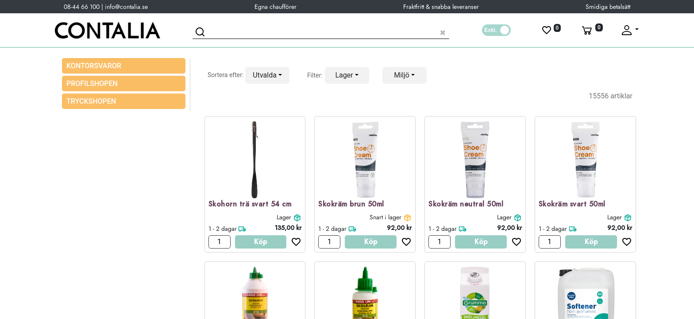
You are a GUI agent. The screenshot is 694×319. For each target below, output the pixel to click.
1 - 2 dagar (222, 228)
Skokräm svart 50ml (572, 204)
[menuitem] (123, 83)
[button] (267, 75)
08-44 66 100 (82, 6)
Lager (284, 217)
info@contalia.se (126, 6)
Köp (260, 242)
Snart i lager (385, 217)
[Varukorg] (591, 30)
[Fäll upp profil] (629, 30)
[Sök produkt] (321, 31)
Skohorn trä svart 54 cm (250, 204)
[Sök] (201, 33)
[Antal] (219, 242)
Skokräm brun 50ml (351, 204)
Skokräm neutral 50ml (465, 204)
